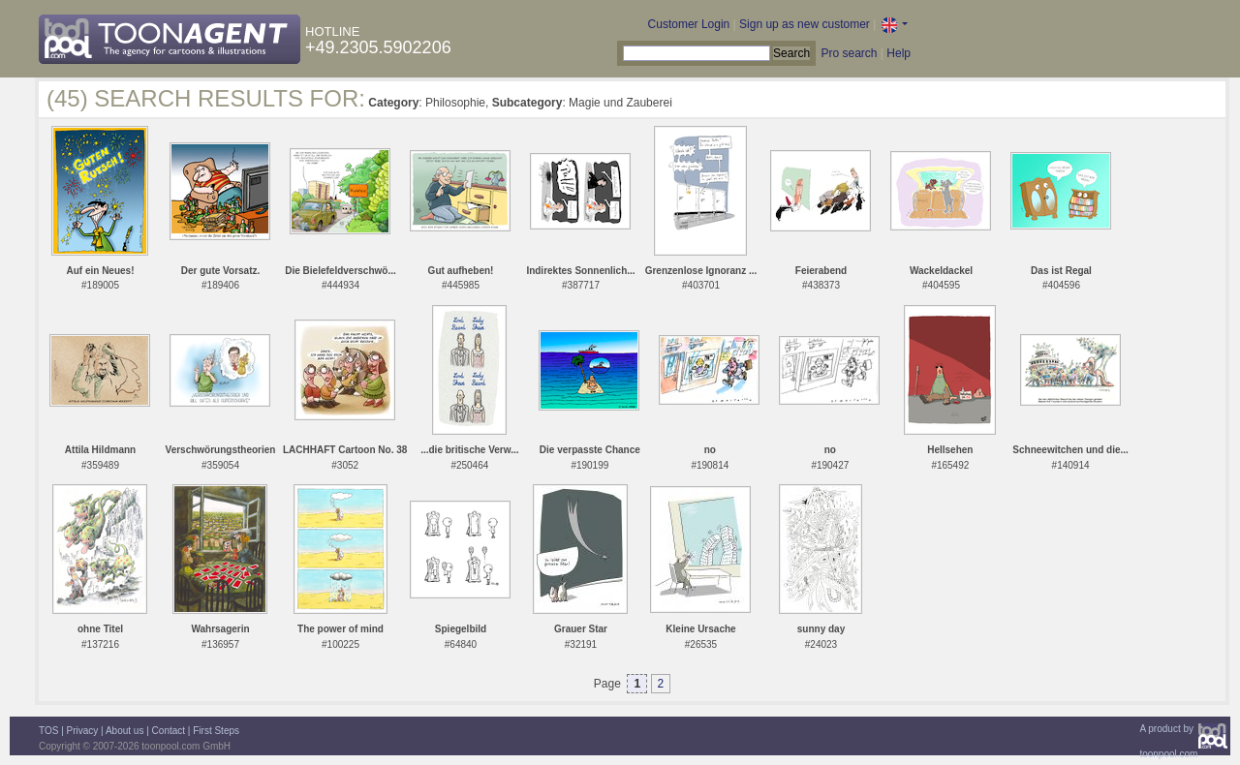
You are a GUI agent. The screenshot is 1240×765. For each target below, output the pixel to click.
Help (898, 53)
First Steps (216, 730)
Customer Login (689, 24)
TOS (48, 730)
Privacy (83, 730)
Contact (168, 730)
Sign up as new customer (804, 24)
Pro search (849, 53)
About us (124, 730)
